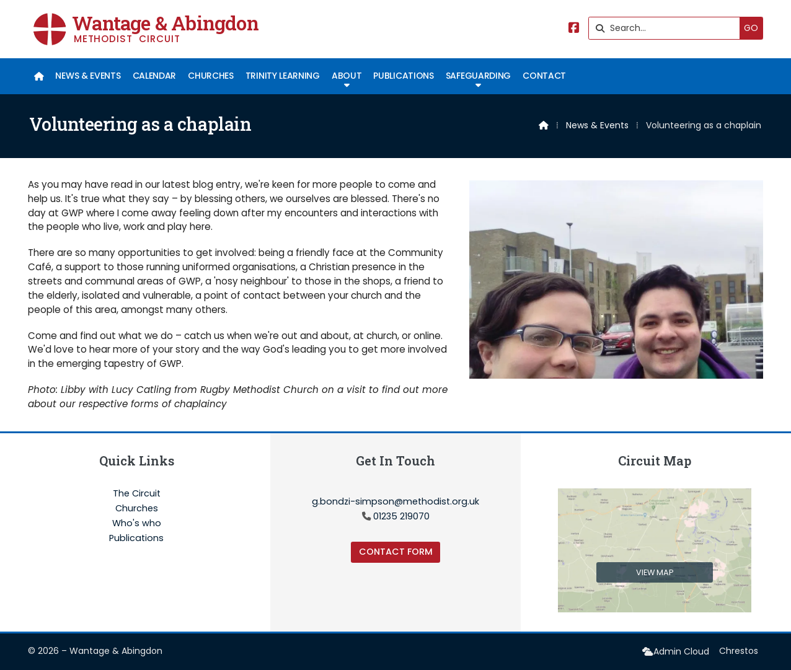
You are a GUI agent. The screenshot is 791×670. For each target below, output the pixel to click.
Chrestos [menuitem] (738, 651)
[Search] (667, 28)
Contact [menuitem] (544, 75)
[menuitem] (39, 76)
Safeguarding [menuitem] (478, 75)
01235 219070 (401, 516)
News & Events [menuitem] (87, 75)
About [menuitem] (346, 75)
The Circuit (137, 494)
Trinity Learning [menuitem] (282, 75)
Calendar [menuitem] (154, 75)
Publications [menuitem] (403, 75)
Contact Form (396, 551)
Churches (136, 508)
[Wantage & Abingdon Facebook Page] (574, 29)
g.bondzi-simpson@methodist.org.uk (395, 501)
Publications (136, 538)
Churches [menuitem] (210, 75)
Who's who (136, 523)
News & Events (597, 125)
